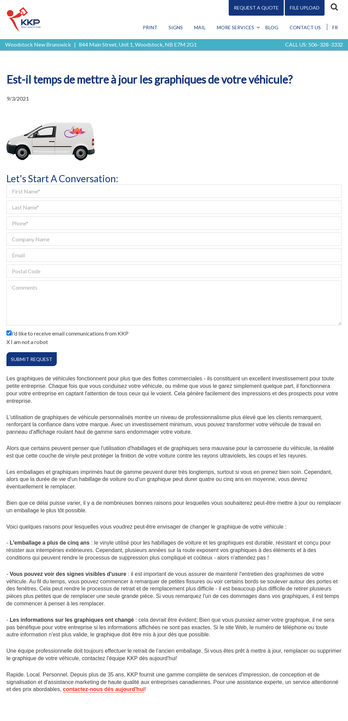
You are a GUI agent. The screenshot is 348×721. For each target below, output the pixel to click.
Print (150, 27)
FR (335, 27)
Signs (176, 27)
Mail (200, 27)
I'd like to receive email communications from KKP (70, 333)
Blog (271, 27)
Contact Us (305, 27)
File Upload (304, 8)
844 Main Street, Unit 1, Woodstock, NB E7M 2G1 (138, 44)
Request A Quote (256, 8)
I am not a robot (29, 342)
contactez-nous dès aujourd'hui (103, 689)
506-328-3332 (325, 44)
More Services (235, 27)
